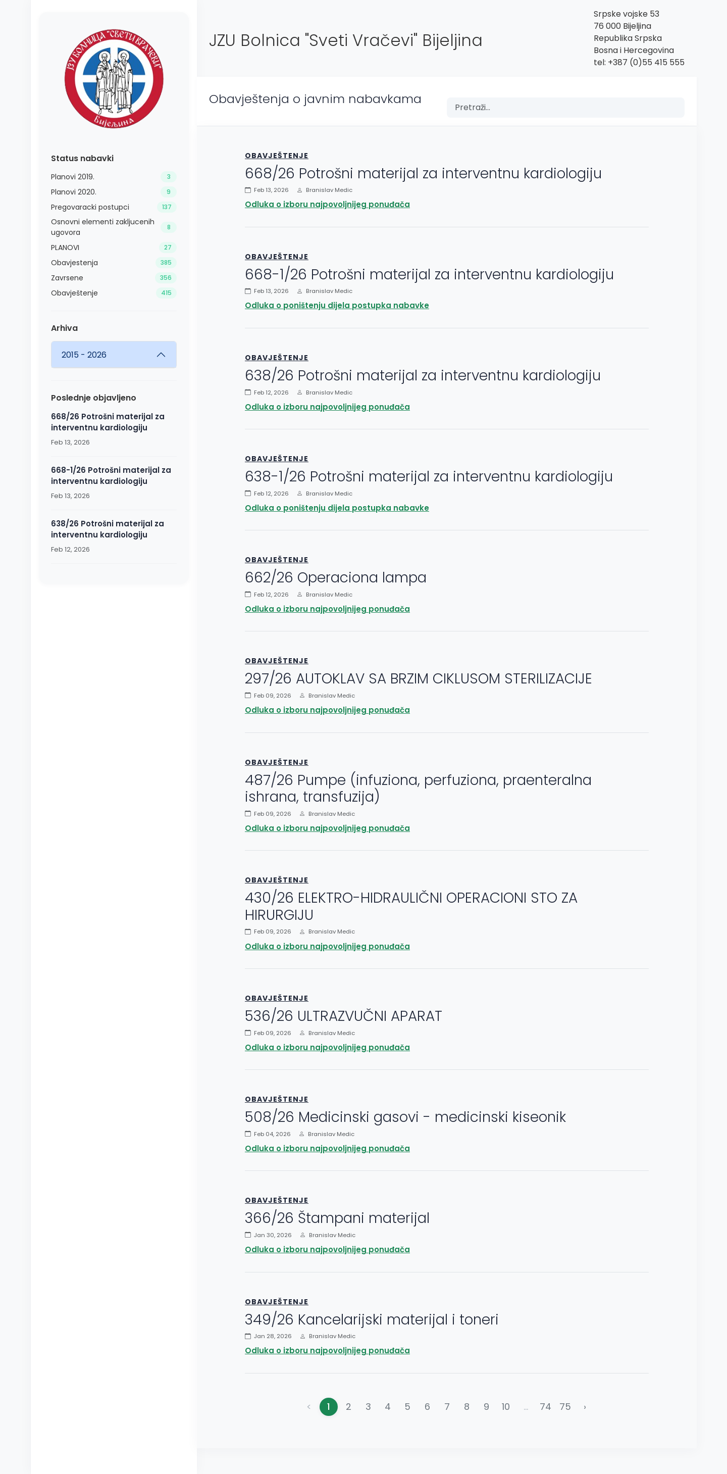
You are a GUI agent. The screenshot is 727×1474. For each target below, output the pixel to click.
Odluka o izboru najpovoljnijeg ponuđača (327, 204)
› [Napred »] (585, 1406)
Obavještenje (276, 156)
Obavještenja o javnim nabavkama (315, 98)
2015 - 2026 (84, 355)
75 (565, 1406)
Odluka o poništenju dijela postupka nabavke (337, 305)
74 (545, 1406)
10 (506, 1406)
